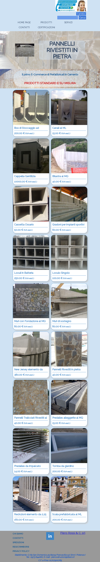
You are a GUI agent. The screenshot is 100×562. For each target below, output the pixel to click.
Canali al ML (59, 128)
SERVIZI (68, 22)
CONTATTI (24, 27)
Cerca (82, 17)
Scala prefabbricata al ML (67, 514)
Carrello (81, 13)
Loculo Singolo (61, 272)
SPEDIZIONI (18, 542)
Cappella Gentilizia (24, 176)
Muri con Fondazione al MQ (30, 321)
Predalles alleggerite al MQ (67, 417)
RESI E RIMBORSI (21, 546)
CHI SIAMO (18, 533)
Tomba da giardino (63, 466)
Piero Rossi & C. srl (72, 533)
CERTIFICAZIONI (46, 27)
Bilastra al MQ (60, 176)
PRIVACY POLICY (21, 551)
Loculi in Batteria (23, 272)
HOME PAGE (24, 22)
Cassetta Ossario (24, 224)
